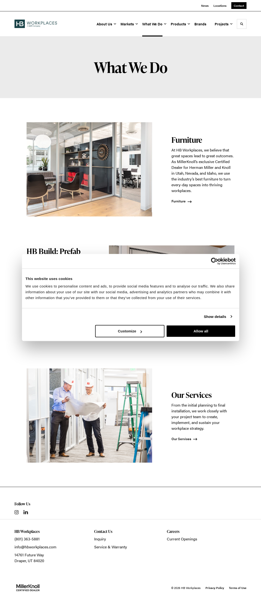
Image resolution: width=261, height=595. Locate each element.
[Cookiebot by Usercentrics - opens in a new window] (214, 261)
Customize (130, 331)
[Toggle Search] (242, 24)
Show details (215, 317)
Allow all (201, 331)
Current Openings (182, 539)
